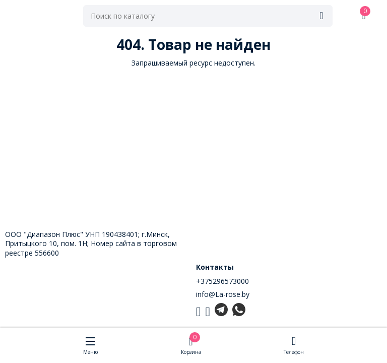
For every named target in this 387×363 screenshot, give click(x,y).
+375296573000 (222, 281)
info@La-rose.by (222, 294)
